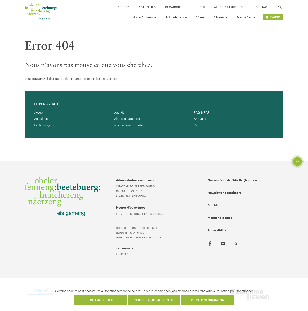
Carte (197, 125)
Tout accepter (100, 300)
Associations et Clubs (128, 125)
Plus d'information (207, 300)
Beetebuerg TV (44, 125)
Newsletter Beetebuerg (225, 192)
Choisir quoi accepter (154, 300)
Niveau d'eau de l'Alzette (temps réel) (235, 180)
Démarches (173, 7)
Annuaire (200, 118)
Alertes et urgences (230, 7)
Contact (262, 7)
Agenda (123, 7)
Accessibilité (217, 230)
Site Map (214, 205)
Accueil (39, 112)
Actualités (147, 7)
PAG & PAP (202, 112)
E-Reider (198, 7)
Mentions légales (220, 217)
